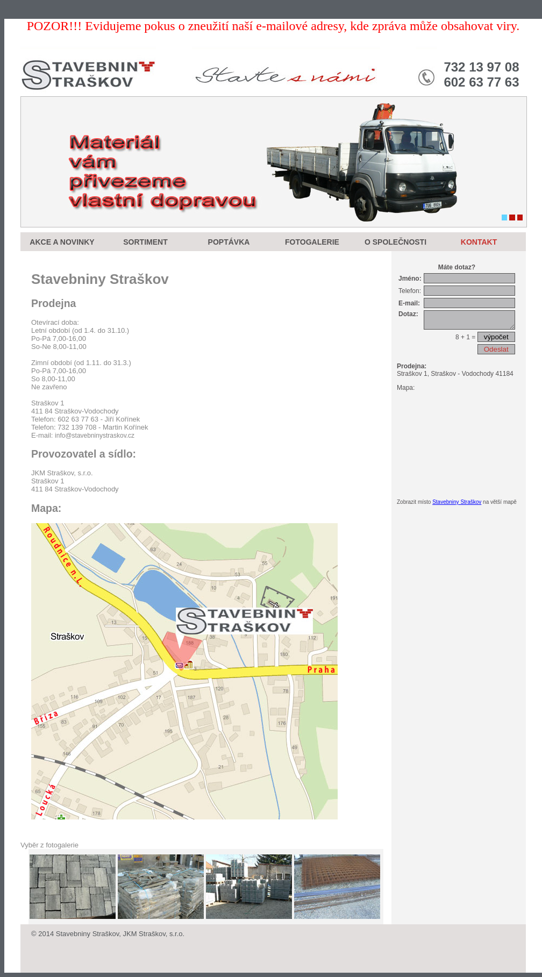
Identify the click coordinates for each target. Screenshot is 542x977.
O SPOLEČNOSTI (395, 242)
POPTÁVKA (229, 242)
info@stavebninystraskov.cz (94, 435)
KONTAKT (479, 242)
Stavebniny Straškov (456, 505)
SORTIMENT (145, 242)
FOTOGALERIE (312, 242)
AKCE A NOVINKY (62, 242)
